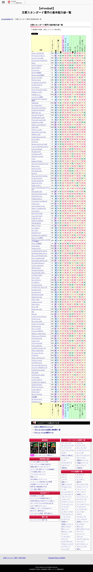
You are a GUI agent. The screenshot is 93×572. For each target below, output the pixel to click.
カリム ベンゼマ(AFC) (38, 75)
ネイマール (35, 142)
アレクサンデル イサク (38, 272)
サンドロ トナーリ (37, 399)
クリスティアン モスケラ (39, 382)
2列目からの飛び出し (68, 455)
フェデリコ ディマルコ (38, 375)
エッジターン (80, 479)
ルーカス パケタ (36, 290)
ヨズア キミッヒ (36, 112)
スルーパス (65, 509)
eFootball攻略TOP (7, 19)
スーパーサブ (65, 549)
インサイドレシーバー (83, 450)
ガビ (33, 311)
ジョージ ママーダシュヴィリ (40, 146)
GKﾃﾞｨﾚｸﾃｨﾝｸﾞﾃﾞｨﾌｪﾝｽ (83, 529)
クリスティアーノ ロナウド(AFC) (39, 99)
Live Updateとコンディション (38, 479)
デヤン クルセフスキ (37, 350)
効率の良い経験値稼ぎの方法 (38, 486)
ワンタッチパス (81, 507)
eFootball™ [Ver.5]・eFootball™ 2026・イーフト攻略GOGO (46, 569)
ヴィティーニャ (36, 319)
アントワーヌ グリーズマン (39, 89)
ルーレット (80, 477)
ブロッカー (80, 536)
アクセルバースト (67, 487)
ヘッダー (64, 489)
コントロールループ (67, 494)
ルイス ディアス (36, 168)
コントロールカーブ (67, 492)
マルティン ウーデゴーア (39, 124)
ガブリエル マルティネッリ (39, 253)
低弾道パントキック (82, 521)
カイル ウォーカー (37, 309)
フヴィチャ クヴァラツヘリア (40, 163)
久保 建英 (34, 397)
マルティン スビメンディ (39, 333)
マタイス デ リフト (37, 183)
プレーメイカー (81, 458)
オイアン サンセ (36, 326)
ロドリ (33, 63)
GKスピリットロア (67, 531)
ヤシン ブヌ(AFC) (37, 243)
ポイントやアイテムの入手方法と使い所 (41, 503)
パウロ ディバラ (36, 218)
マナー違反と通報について (38, 489)
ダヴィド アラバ (36, 225)
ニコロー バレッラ (37, 302)
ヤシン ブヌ (35, 306)
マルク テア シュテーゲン (39, 132)
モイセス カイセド (37, 384)
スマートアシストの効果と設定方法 (40, 464)
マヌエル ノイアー (37, 92)
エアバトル (65, 539)
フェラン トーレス (37, 360)
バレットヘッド (81, 489)
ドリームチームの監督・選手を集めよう (41, 513)
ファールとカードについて (38, 474)
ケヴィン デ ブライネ (38, 53)
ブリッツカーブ (81, 492)
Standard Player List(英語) (56, 558)
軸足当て (79, 482)
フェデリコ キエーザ (37, 180)
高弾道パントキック (67, 524)
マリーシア (80, 531)
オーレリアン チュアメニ (39, 107)
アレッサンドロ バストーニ (39, 365)
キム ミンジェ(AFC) (37, 237)
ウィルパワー (65, 507)
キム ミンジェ (36, 166)
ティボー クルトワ (37, 85)
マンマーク (65, 534)
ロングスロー (80, 524)
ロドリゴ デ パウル (37, 213)
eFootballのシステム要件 (37, 496)
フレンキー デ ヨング (38, 115)
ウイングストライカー (68, 450)
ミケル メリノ (36, 203)
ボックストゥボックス (83, 455)
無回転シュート (81, 494)
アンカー (64, 460)
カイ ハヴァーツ (36, 280)
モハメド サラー (36, 68)
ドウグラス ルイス (37, 362)
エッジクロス (80, 512)
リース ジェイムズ (37, 343)
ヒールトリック (81, 502)
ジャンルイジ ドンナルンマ (39, 201)
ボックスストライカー (68, 445)
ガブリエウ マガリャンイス (39, 194)
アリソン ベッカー (37, 129)
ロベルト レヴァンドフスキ (39, 144)
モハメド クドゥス (37, 394)
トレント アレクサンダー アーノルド (41, 188)
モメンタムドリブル (82, 484)
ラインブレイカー (67, 443)
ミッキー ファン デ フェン (39, 316)
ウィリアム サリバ (37, 105)
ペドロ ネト (35, 355)
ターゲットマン (81, 445)
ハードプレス (65, 458)
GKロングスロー (66, 526)
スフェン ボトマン (37, 345)
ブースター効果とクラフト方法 (39, 462)
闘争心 (79, 549)
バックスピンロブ (82, 509)
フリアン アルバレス (37, 265)
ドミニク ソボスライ (37, 331)
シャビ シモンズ (36, 389)
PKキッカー (80, 526)
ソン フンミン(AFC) (37, 97)
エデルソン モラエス (37, 220)
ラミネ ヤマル (36, 246)
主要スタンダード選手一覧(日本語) (14, 558)
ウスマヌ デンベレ (37, 196)
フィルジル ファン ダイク (39, 82)
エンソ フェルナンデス (38, 258)
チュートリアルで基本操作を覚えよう (41, 498)
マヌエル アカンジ (37, 198)
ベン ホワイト (36, 282)
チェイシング (80, 534)
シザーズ (64, 474)
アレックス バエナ (37, 321)
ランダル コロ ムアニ (38, 270)
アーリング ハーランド (38, 55)
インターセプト (66, 536)
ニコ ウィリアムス (37, 149)
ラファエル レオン (37, 171)
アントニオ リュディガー (39, 120)
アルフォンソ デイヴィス (39, 336)
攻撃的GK (64, 468)
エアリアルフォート (82, 544)
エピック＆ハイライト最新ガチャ (43, 449)
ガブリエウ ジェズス (37, 294)
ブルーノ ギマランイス (38, 358)
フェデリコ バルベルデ (38, 110)
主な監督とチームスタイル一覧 (39, 484)
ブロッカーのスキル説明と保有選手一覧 (47, 429)
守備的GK (79, 468)
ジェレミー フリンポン (38, 324)
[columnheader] (40, 43)
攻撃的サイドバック (82, 460)
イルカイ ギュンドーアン (39, 137)
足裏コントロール (67, 484)
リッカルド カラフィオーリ (39, 251)
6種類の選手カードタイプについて (40, 467)
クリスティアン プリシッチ (39, 287)
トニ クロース (36, 228)
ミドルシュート (66, 499)
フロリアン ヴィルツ (37, 156)
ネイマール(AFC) (36, 72)
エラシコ (64, 477)
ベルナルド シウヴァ (37, 122)
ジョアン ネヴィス (37, 379)
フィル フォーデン (37, 178)
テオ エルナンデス (37, 191)
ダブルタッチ (80, 474)
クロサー (64, 453)
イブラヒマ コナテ (37, 275)
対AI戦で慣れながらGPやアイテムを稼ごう (42, 501)
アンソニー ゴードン (37, 353)
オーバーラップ (81, 465)
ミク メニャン (36, 211)
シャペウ (64, 479)
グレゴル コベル (36, 151)
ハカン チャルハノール (38, 206)
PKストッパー (66, 529)
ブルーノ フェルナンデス (39, 208)
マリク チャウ (36, 392)
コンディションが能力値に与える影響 (41, 482)
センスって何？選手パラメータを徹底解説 (42, 469)
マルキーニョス (36, 134)
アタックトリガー (82, 546)
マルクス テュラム (37, 297)
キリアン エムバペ (37, 65)
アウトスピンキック (67, 514)
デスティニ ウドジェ (37, 387)
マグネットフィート (82, 487)
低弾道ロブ (65, 521)
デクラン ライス (36, 80)
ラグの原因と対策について (38, 472)
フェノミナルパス (82, 519)
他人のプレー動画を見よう (38, 510)
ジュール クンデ (36, 292)
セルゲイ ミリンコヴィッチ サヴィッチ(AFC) (41, 240)
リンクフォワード (67, 448)
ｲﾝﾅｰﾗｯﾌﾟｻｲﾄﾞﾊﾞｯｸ (67, 463)
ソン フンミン (36, 87)
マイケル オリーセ (37, 338)
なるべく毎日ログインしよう (43, 427)
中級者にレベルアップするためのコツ (41, 508)
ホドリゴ (34, 173)
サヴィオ (34, 314)
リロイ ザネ (35, 127)
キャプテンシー (66, 546)
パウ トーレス (36, 277)
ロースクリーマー (82, 499)
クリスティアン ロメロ (38, 370)
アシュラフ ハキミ (37, 285)
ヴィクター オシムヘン (38, 263)
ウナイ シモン (36, 299)
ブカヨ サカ (35, 103)
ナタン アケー (36, 304)
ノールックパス (66, 517)
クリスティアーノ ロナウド (39, 235)
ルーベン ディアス (37, 77)
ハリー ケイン (36, 70)
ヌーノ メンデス (36, 328)
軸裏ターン (65, 482)
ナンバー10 (80, 453)
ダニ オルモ (35, 372)
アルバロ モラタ (36, 223)
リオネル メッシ (36, 94)
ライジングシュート (82, 497)
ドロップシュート (67, 497)
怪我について (34, 477)
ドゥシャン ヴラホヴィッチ (39, 367)
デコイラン (80, 443)
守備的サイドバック (82, 463)
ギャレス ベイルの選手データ (44, 432)
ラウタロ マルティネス (38, 117)
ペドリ (33, 158)
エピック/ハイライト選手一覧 (38, 520)
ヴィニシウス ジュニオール (39, 60)
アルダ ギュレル (36, 401)
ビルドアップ (65, 465)
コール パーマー (36, 248)
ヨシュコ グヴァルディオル (39, 255)
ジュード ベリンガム (37, 58)
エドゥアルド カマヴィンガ (39, 260)
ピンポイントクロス (67, 512)
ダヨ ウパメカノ (36, 268)
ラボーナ (79, 514)
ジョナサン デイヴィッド (39, 348)
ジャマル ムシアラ (37, 154)
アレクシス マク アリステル (40, 176)
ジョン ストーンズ (37, 216)
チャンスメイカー (82, 448)
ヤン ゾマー (35, 230)
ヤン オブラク (36, 139)
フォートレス (80, 541)
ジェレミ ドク (36, 341)
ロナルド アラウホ (37, 161)
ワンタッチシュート (67, 504)
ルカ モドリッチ (36, 232)
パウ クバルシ (36, 377)
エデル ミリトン (36, 185)
